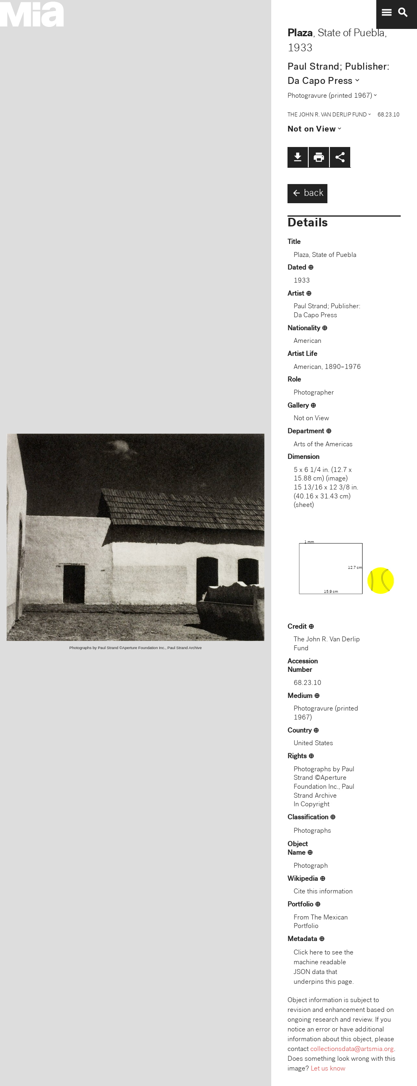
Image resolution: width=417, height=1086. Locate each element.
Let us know (328, 1069)
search (403, 13)
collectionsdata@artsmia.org (352, 1049)
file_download (298, 157)
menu (386, 13)
